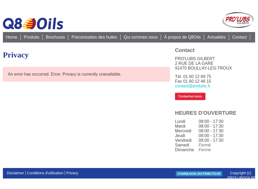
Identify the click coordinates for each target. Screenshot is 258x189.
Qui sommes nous (141, 37)
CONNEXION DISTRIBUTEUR (199, 174)
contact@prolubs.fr (192, 86)
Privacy (72, 173)
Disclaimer (15, 173)
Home (11, 37)
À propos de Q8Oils (182, 37)
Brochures (55, 37)
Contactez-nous (190, 96)
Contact (239, 37)
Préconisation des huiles (94, 37)
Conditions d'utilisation (45, 173)
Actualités (216, 37)
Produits (31, 37)
